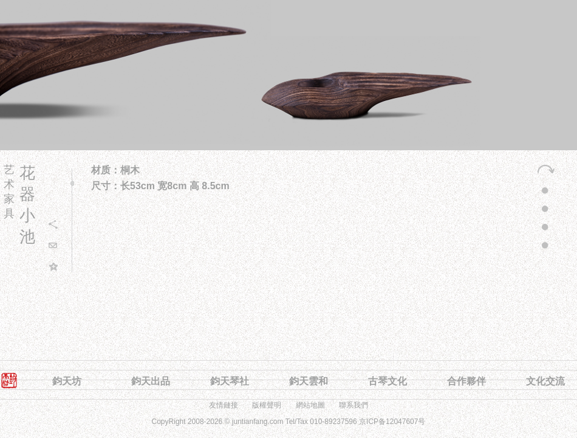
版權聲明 (266, 405)
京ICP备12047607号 (392, 421)
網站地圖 (310, 405)
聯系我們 (353, 405)
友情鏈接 (223, 405)
